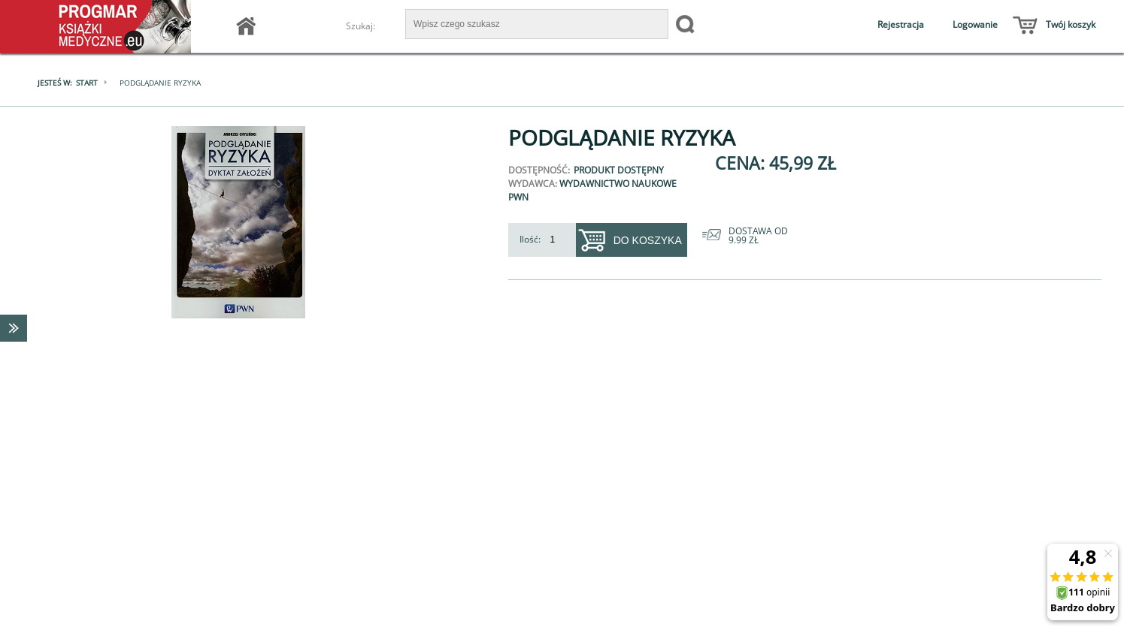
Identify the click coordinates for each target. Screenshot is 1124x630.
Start (87, 82)
